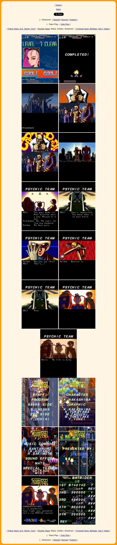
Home (58, 5)
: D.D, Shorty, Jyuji (21, 29)
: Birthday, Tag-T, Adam (92, 29)
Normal (64, 20)
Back (58, 9)
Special (56, 20)
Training (72, 20)
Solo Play (65, 24)
